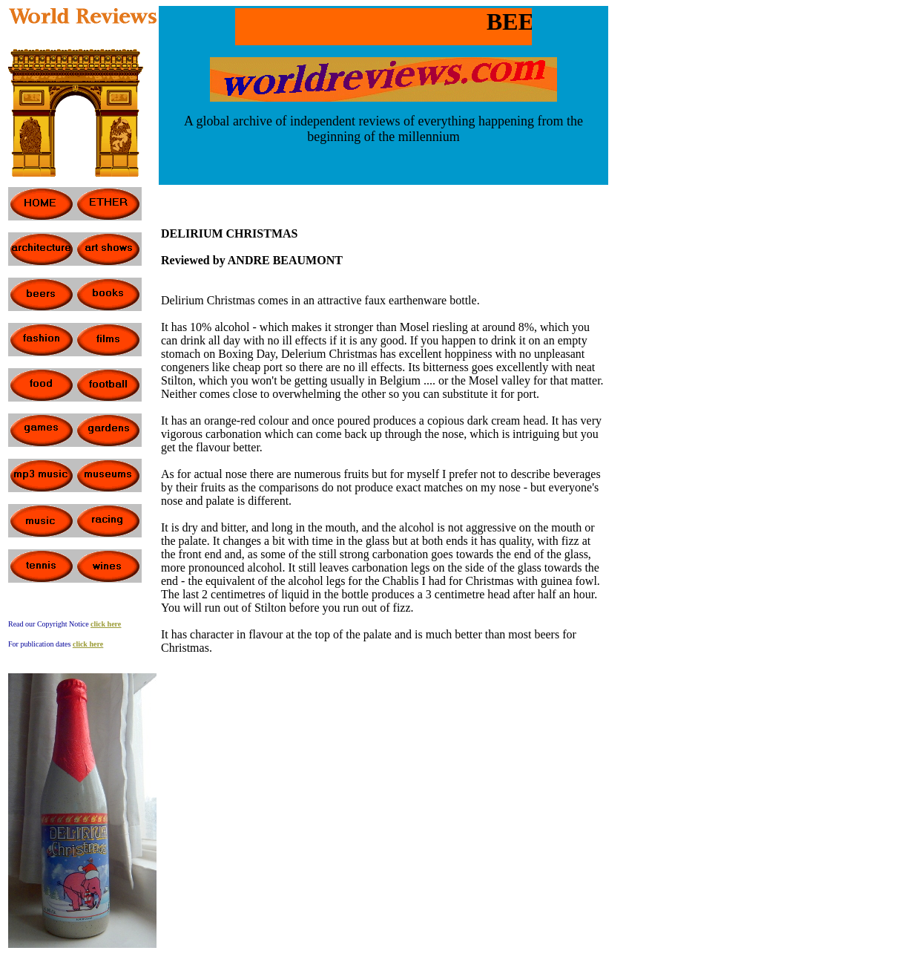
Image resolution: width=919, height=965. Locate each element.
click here (88, 644)
